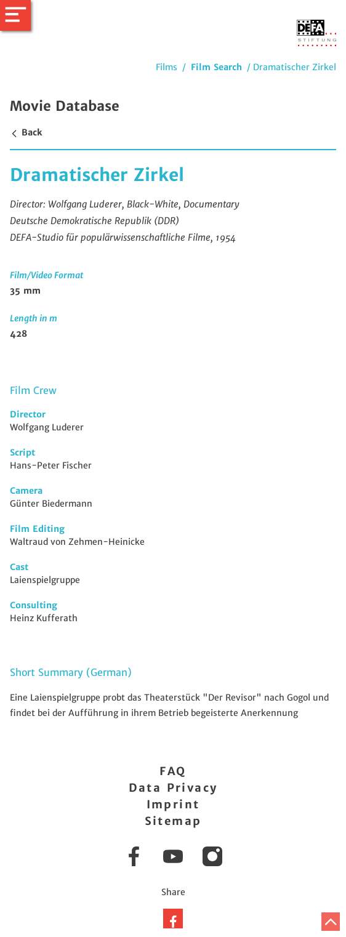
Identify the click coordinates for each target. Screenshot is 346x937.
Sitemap (173, 821)
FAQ (172, 771)
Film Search (216, 67)
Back (26, 132)
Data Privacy (173, 788)
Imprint (173, 804)
